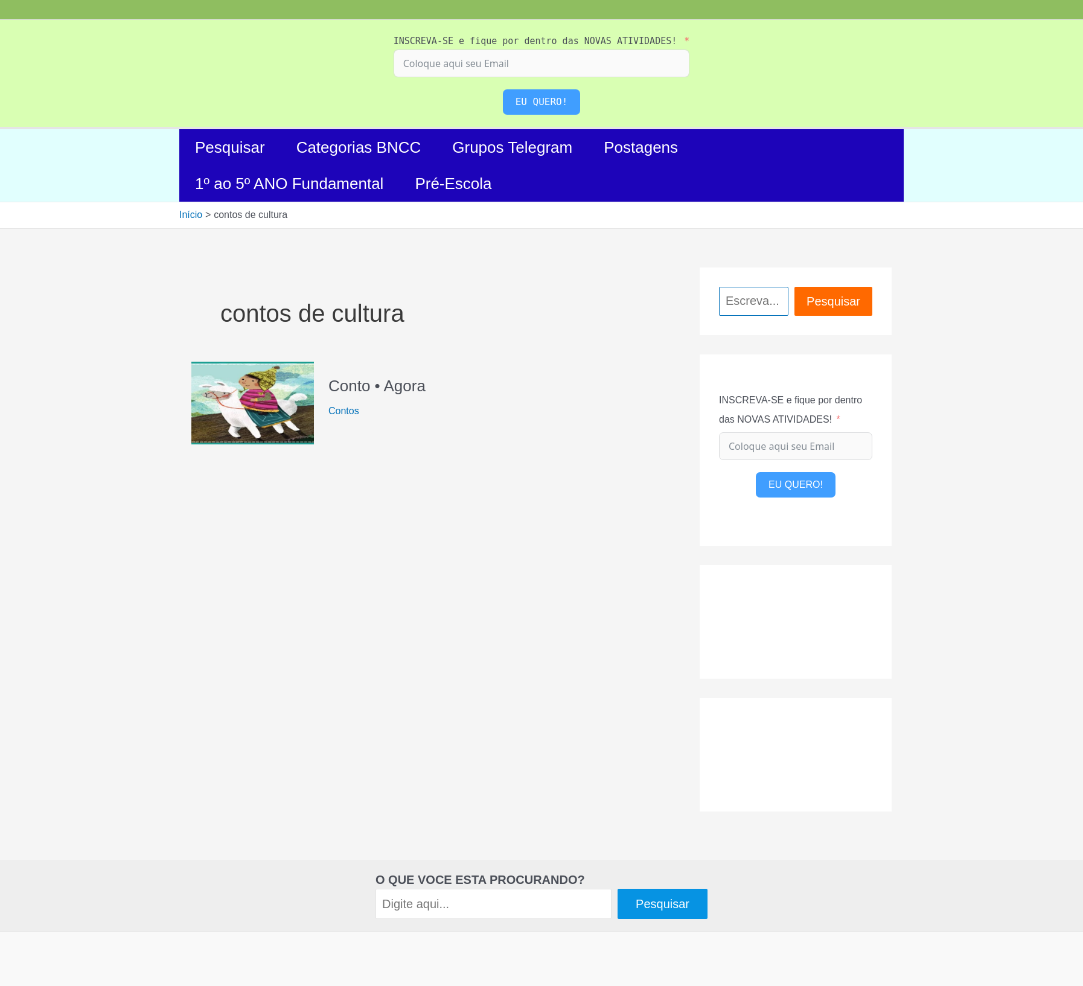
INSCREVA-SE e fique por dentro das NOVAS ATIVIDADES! (535, 41)
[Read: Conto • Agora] (252, 402)
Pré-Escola (453, 183)
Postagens (641, 147)
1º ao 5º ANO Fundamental (289, 183)
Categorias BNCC (358, 147)
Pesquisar (230, 147)
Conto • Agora (377, 386)
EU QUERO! (542, 101)
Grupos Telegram (512, 147)
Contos (343, 411)
